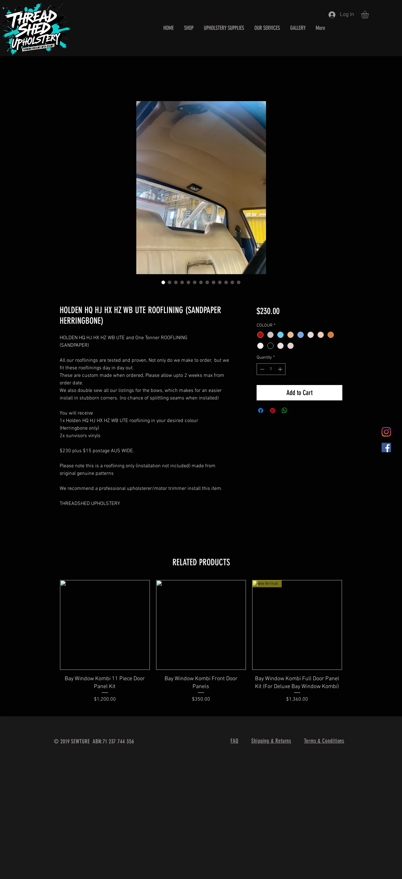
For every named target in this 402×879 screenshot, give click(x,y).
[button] (369, 14)
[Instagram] (386, 432)
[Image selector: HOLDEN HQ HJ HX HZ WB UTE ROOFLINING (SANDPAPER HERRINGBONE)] (163, 282)
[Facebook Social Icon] (386, 447)
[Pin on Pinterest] (272, 410)
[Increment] (281, 369)
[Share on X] (296, 410)
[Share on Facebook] (260, 410)
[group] (201, 645)
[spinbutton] (271, 369)
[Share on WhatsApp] (284, 410)
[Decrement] (261, 369)
